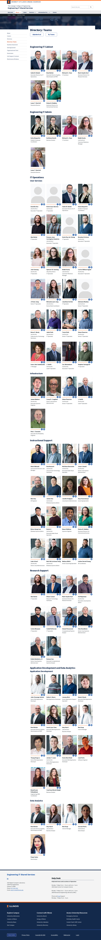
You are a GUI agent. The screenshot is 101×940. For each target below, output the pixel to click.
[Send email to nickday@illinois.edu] (44, 496)
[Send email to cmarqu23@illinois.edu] (44, 626)
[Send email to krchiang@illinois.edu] (76, 234)
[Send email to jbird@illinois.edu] (76, 694)
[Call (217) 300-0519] (89, 464)
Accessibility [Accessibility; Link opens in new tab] (54, 935)
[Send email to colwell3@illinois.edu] (91, 464)
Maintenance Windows (13, 59)
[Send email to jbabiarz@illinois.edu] (44, 397)
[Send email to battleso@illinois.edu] (91, 135)
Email (58, 896)
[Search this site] (79, 7)
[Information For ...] (44, 12)
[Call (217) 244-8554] (89, 725)
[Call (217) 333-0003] (73, 496)
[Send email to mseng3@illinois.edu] (60, 559)
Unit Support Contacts (13, 56)
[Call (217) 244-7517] (89, 70)
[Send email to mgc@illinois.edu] (76, 70)
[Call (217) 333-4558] (89, 824)
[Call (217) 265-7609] (73, 526)
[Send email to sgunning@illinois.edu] (60, 267)
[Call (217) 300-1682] (42, 526)
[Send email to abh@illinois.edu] (76, 725)
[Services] (32, 12)
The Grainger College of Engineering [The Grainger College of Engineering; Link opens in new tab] (19, 6)
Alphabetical (37, 34)
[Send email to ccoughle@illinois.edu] (60, 397)
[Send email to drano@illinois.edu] (44, 204)
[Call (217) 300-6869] (57, 299)
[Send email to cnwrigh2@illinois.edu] (60, 787)
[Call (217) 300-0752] (57, 526)
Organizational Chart (12, 50)
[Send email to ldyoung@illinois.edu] (91, 559)
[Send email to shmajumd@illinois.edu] (91, 594)
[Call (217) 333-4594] (57, 787)
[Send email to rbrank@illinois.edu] (91, 694)
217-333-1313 (14, 888)
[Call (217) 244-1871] (73, 694)
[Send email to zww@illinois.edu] (76, 362)
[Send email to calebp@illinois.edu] (60, 626)
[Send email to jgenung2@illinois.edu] (44, 267)
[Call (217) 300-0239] (57, 559)
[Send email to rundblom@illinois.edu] (91, 626)
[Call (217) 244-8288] (57, 496)
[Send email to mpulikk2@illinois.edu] (76, 526)
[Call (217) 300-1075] (57, 594)
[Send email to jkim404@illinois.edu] (76, 299)
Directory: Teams (12, 42)
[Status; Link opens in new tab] (54, 12)
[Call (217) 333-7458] (42, 755)
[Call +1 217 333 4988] (57, 100)
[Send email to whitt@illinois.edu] (76, 559)
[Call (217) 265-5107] (57, 626)
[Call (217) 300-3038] (42, 694)
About (8, 33)
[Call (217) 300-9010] (57, 204)
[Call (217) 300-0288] (42, 656)
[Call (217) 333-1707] (42, 204)
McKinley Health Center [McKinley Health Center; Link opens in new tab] (73, 919)
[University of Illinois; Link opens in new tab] (13, 906)
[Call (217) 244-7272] (73, 299)
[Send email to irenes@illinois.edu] (44, 362)
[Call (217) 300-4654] (42, 135)
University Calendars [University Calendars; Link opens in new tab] (42, 922)
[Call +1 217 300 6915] (89, 234)
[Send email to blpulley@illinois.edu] (44, 787)
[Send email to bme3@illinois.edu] (91, 234)
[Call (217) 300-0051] (57, 362)
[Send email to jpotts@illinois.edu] (91, 755)
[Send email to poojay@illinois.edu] (44, 854)
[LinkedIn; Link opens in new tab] (7, 879)
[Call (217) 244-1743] (42, 397)
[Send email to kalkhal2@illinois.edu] (44, 464)
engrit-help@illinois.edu (17, 890)
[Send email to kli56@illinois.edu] (60, 526)
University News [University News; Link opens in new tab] (11, 922)
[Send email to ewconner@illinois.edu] (60, 594)
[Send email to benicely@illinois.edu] (44, 329)
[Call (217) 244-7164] (73, 70)
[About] (18, 12)
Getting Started (11, 47)
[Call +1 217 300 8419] (57, 464)
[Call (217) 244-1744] (57, 755)
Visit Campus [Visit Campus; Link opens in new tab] (10, 925)
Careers (9, 36)
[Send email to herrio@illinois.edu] (44, 100)
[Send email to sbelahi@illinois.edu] (44, 70)
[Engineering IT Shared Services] (20, 8)
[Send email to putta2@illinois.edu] (91, 824)
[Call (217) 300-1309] (57, 234)
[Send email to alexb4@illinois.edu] (44, 234)
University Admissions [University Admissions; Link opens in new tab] (13, 916)
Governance (10, 53)
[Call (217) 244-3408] (57, 70)
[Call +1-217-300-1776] (73, 329)
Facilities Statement (12, 44)
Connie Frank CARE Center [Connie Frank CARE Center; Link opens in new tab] (74, 922)
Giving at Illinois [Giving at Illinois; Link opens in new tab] (41, 919)
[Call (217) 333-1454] (42, 267)
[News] (25, 12)
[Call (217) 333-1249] (73, 234)
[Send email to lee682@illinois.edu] (44, 526)
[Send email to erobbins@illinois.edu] (60, 100)
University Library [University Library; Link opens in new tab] (71, 925)
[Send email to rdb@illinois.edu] (60, 464)
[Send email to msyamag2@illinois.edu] (91, 362)
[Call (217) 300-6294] (42, 464)
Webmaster (67, 935)
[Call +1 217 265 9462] (42, 559)
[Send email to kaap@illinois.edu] (91, 725)
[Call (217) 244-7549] (73, 626)
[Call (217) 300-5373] (89, 267)
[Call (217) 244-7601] (42, 429)
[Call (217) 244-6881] (57, 329)
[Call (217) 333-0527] (89, 135)
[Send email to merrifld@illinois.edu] (76, 755)
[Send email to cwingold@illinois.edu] (91, 267)
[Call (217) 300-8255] (89, 362)
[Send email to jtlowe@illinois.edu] (60, 755)
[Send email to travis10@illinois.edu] (76, 329)
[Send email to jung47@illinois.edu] (44, 299)
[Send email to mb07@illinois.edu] (76, 464)
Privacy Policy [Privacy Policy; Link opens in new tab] (26, 935)
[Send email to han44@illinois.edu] (60, 496)
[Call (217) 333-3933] (42, 234)
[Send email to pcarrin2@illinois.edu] (60, 234)
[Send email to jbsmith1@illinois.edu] (60, 362)
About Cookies (11, 935)
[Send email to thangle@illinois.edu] (44, 755)
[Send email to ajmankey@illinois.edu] (91, 299)
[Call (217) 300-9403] (89, 496)
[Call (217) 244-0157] (42, 362)
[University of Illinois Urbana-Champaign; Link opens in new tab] (24, 2)
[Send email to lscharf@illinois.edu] (44, 559)
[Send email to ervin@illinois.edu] (60, 135)
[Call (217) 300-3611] (73, 559)
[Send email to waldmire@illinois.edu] (44, 656)
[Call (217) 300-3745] (42, 329)
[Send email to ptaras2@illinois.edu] (44, 429)
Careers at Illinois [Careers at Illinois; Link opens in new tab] (12, 919)
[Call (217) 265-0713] (73, 725)
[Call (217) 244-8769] (42, 299)
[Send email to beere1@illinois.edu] (60, 694)
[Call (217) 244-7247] (89, 329)
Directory (9, 39)
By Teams (51, 34)
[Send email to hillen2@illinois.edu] (60, 299)
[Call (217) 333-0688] (73, 755)
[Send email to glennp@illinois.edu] (91, 329)
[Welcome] (10, 12)
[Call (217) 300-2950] (57, 397)
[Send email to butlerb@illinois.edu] (60, 70)
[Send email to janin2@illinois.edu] (44, 694)
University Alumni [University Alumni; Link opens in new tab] (42, 916)
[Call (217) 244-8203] (89, 626)
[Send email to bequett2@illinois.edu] (44, 135)
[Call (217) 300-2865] (42, 70)
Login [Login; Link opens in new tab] (77, 935)
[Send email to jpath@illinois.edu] (60, 329)
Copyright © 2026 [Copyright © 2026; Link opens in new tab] (40, 935)
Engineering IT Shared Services (21, 874)
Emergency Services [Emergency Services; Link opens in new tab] (72, 916)
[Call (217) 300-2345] (89, 299)
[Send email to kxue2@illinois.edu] (60, 656)
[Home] (9, 15)
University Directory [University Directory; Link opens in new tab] (42, 925)
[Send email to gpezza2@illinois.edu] (76, 626)
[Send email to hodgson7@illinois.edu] (76, 496)
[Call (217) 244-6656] (73, 362)
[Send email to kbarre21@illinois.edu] (60, 204)
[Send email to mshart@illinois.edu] (91, 70)
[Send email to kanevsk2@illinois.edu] (91, 496)
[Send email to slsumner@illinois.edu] (60, 725)
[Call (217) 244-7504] (57, 135)
